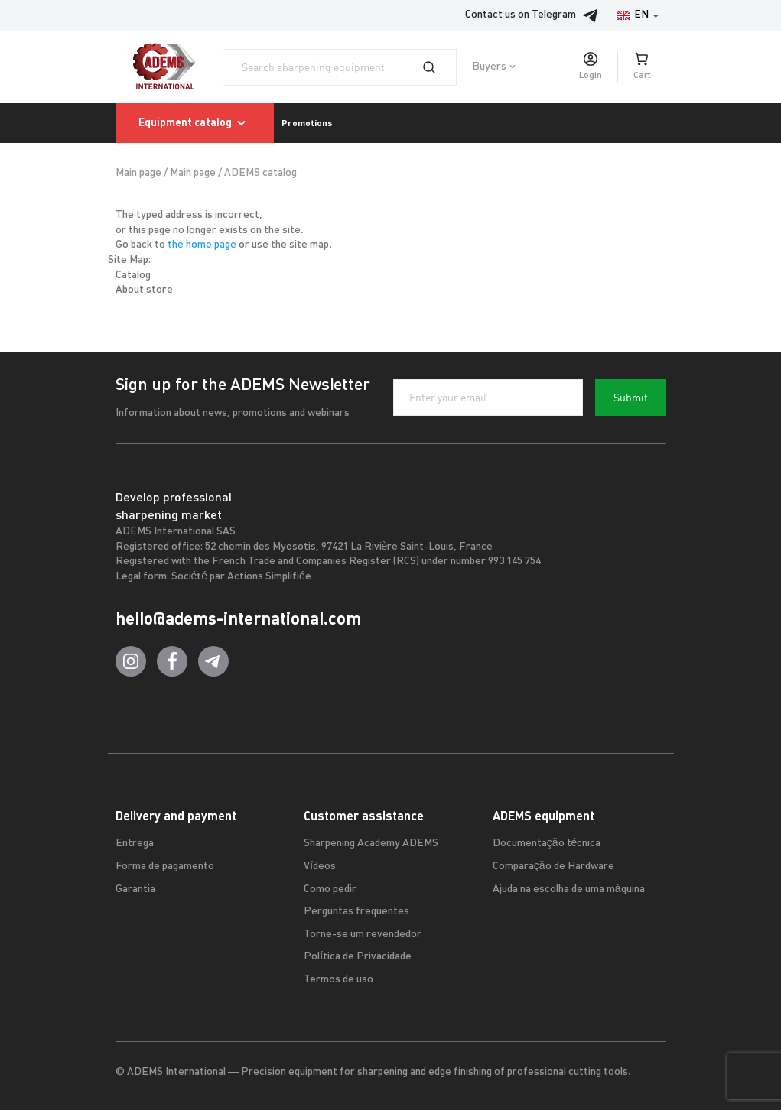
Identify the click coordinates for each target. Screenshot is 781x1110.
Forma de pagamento (165, 866)
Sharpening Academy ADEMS (371, 843)
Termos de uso (338, 979)
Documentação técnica (547, 843)
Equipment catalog (194, 123)
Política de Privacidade (358, 956)
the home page (202, 245)
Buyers (489, 67)
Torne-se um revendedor (362, 934)
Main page (138, 173)
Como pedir (330, 889)
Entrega (135, 843)
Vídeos (320, 866)
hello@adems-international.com (238, 618)
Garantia (135, 889)
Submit (630, 397)
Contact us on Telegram (536, 15)
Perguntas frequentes (356, 911)
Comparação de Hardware (553, 866)
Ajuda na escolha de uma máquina (569, 889)
